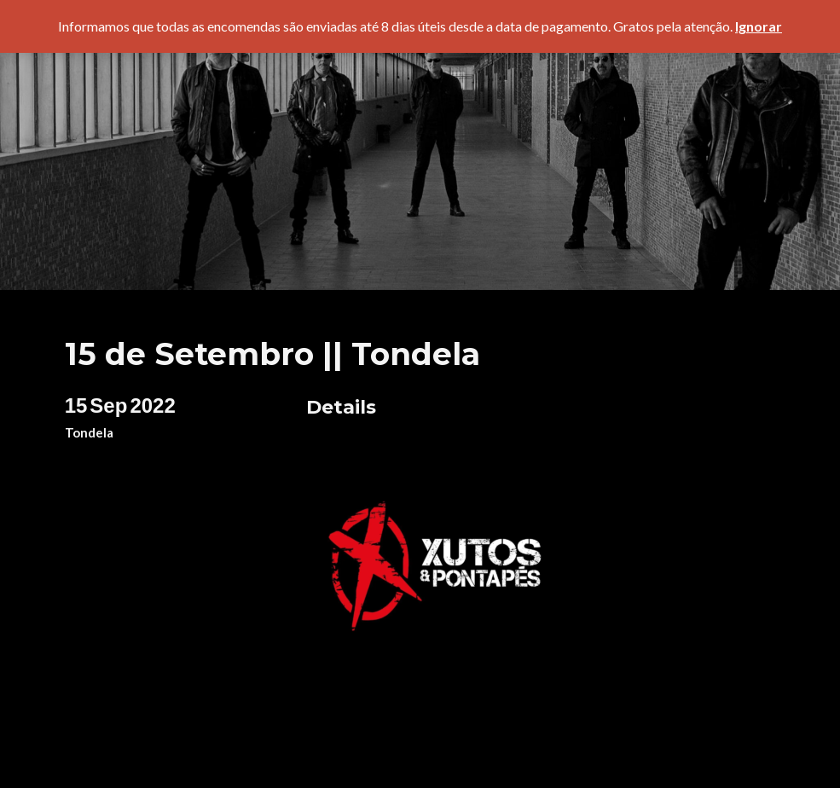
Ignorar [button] (758, 26)
